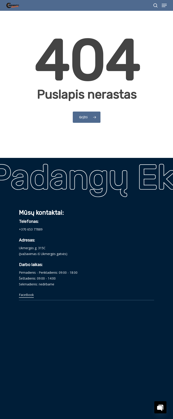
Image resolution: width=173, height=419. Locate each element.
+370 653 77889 (31, 229)
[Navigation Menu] (164, 5)
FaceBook (26, 295)
